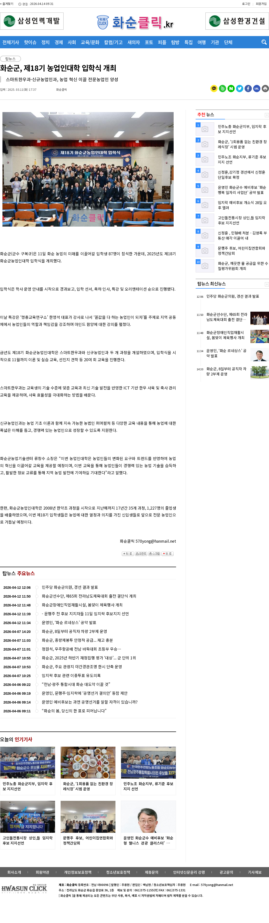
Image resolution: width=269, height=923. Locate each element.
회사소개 (14, 872)
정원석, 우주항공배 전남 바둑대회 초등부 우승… (81, 649)
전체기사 (10, 42)
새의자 (133, 42)
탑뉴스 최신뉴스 (211, 283)
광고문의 (226, 872)
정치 (45, 42)
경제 (59, 42)
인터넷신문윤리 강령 (189, 872)
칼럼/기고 (113, 42)
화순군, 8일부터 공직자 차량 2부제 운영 (74, 631)
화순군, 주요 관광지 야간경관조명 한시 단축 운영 (82, 666)
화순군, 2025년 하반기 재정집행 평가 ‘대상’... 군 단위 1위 (89, 657)
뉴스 (205, 114)
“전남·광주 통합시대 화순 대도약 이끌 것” (76, 684)
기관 (215, 42)
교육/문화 (90, 42)
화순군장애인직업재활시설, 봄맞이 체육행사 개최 (82, 604)
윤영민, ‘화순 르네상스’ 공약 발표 (69, 622)
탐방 (175, 42)
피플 (162, 42)
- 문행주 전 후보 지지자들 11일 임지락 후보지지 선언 (85, 613)
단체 (228, 42)
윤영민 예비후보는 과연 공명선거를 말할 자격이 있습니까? (90, 702)
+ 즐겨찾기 (6, 3)
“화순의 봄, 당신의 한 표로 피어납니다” (74, 710)
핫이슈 (30, 42)
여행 (202, 42)
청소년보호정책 (118, 872)
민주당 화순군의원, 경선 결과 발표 (70, 587)
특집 (188, 42)
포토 (149, 42)
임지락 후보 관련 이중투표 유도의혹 (71, 675)
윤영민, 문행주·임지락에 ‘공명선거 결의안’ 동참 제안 (85, 693)
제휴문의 (151, 872)
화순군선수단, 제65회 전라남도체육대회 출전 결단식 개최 (89, 596)
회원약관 (42, 872)
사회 (72, 42)
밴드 (228, 8)
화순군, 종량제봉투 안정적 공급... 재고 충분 (77, 640)
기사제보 (255, 872)
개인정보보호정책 (77, 872)
